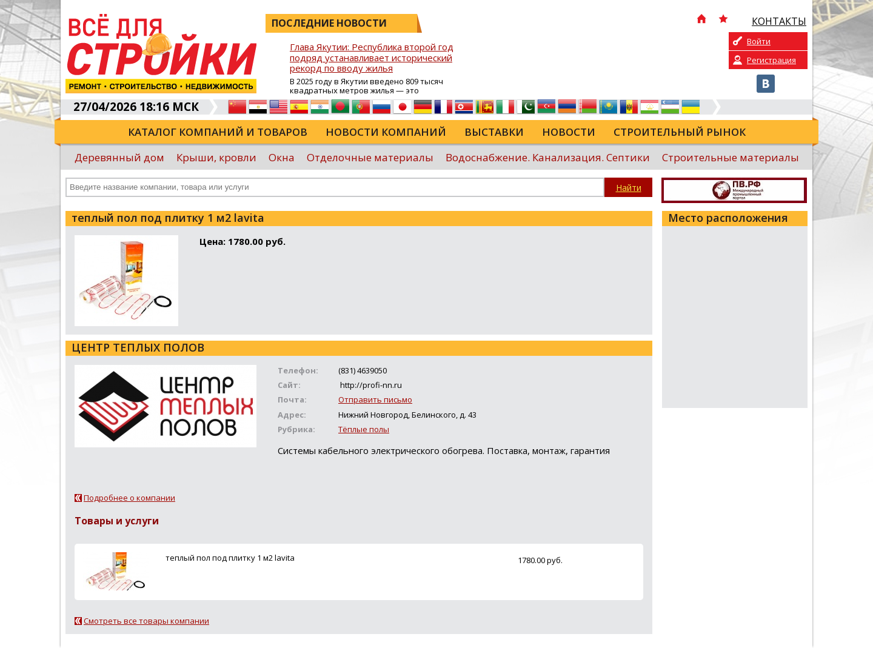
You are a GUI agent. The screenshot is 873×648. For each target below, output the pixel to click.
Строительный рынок (680, 132)
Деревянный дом (119, 157)
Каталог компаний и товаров (217, 132)
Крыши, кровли (216, 157)
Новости (568, 132)
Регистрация (771, 60)
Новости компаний (386, 132)
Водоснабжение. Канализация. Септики (548, 157)
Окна (282, 157)
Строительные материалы (730, 157)
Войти (759, 41)
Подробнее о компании (129, 497)
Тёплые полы (363, 429)
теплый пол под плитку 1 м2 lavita (230, 557)
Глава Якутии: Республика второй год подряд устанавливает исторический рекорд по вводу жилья (371, 58)
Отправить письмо (375, 399)
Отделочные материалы (370, 157)
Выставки (494, 132)
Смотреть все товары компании (146, 620)
